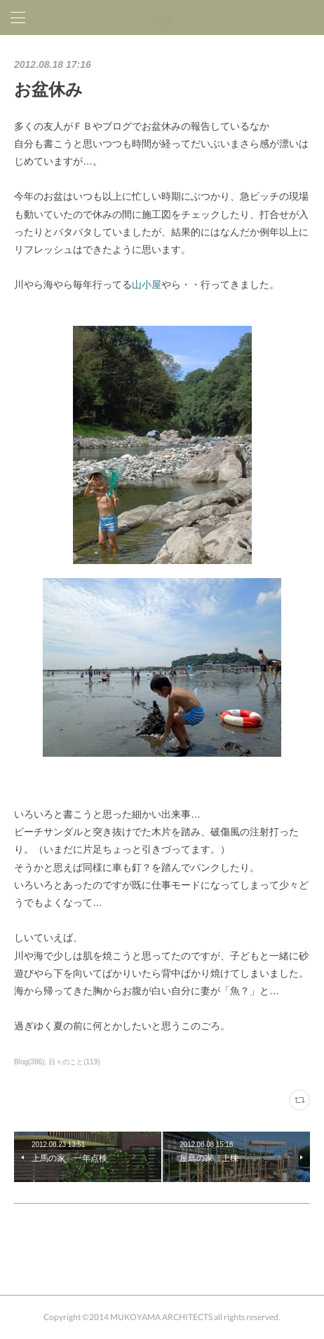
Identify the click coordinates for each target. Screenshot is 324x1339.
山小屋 (146, 284)
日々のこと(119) (74, 1062)
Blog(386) (29, 1062)
